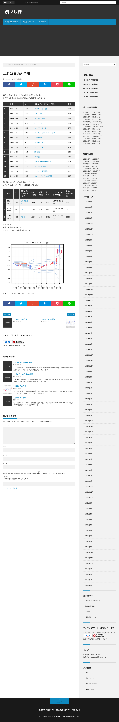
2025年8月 (89, 245)
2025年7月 (89, 251)
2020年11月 (89, 558)
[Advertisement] (59, 40)
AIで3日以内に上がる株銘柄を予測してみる (66, 716)
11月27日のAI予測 (48, 319)
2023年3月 (89, 404)
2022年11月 (89, 426)
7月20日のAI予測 (19, 386)
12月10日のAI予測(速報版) (23, 374)
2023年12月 (89, 355)
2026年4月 (89, 201)
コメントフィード (91, 683)
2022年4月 (89, 464)
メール (5, 455)
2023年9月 (89, 371)
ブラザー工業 (38, 147)
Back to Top (59, 702)
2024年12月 (89, 289)
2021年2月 (89, 541)
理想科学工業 (38, 142)
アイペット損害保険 (41, 171)
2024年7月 (89, 317)
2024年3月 (89, 338)
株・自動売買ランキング (19, 345)
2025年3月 (89, 273)
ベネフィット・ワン (41, 109)
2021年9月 (89, 503)
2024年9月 (89, 306)
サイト (5, 463)
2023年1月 (89, 415)
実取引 (87, 612)
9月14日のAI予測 (19, 398)
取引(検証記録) (18, 79)
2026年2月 (89, 212)
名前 (5, 446)
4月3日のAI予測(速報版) (90, 84)
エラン (23, 209)
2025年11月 (89, 229)
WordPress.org (90, 689)
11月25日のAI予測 (20, 319)
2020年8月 (89, 574)
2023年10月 (89, 366)
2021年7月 (89, 514)
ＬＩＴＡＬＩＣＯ (40, 128)
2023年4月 (89, 399)
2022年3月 (89, 470)
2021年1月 (89, 547)
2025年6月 (89, 256)
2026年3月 (89, 207)
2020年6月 (89, 585)
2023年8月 (89, 377)
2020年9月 (89, 569)
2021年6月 (89, 519)
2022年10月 (89, 432)
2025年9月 (89, 240)
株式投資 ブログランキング (91, 655)
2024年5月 (89, 327)
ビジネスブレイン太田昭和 (43, 176)
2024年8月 (89, 311)
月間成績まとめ (90, 617)
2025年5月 (89, 262)
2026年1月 (89, 218)
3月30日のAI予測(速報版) (91, 96)
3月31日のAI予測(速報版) (91, 92)
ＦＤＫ (23, 217)
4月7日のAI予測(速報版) (90, 80)
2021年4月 (89, 530)
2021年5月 (89, 525)
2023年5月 (89, 393)
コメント (6, 425)
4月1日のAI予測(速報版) (90, 88)
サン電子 (37, 157)
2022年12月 (89, 421)
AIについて (42, 22)
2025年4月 (89, 267)
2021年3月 (89, 536)
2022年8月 (89, 443)
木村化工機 (38, 137)
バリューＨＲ (38, 123)
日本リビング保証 (40, 166)
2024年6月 (89, 322)
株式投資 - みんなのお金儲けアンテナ (94, 657)
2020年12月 (89, 552)
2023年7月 (89, 382)
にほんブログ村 (7, 345)
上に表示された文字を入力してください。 (17, 479)
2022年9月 (89, 437)
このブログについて (11, 22)
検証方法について (28, 22)
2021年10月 (89, 497)
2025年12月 (89, 223)
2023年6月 (89, 388)
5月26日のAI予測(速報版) (22, 362)
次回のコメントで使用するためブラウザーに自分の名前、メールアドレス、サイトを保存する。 (34, 473)
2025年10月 (89, 234)
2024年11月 (89, 295)
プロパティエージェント (42, 118)
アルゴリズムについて (92, 601)
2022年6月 (89, 454)
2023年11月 (89, 360)
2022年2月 (89, 475)
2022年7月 (89, 448)
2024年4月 (89, 333)
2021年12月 (89, 486)
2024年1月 (89, 349)
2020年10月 (89, 563)
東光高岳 (37, 152)
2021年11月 (89, 492)
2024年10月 (89, 300)
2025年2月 (89, 278)
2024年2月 (89, 344)
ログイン (88, 673)
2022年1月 (89, 481)
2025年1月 (89, 284)
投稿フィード (89, 678)
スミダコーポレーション (42, 161)
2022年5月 (89, 459)
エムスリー (38, 113)
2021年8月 (89, 508)
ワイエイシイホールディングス (44, 133)
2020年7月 (89, 580)
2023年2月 (89, 410)
